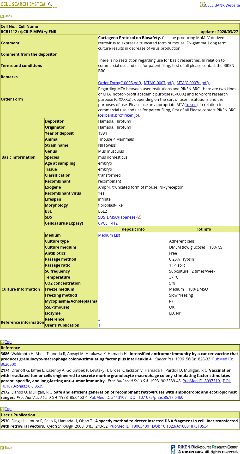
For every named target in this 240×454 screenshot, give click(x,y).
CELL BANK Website (220, 5)
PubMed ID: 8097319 (202, 380)
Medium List (109, 235)
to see (191, 104)
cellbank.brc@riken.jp (118, 115)
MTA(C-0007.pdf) (159, 82)
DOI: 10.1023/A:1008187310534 (180, 426)
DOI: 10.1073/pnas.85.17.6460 (156, 397)
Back (6, 16)
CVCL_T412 (108, 223)
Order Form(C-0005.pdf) (120, 82)
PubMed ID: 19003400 (130, 426)
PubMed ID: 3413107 (109, 397)
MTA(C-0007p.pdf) (193, 82)
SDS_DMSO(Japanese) (117, 217)
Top (6, 341)
